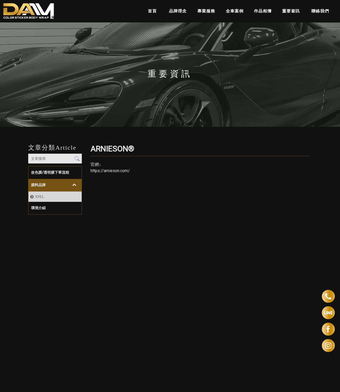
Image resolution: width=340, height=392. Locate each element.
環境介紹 (38, 208)
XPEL (39, 196)
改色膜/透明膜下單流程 (50, 172)
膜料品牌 (38, 185)
